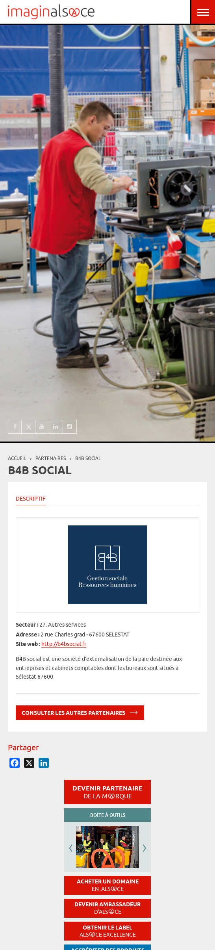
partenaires (50, 458)
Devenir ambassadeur (107, 908)
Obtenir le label (108, 931)
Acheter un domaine (108, 885)
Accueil (17, 458)
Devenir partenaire (107, 792)
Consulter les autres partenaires (80, 711)
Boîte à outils (107, 815)
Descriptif (31, 498)
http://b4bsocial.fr (63, 644)
